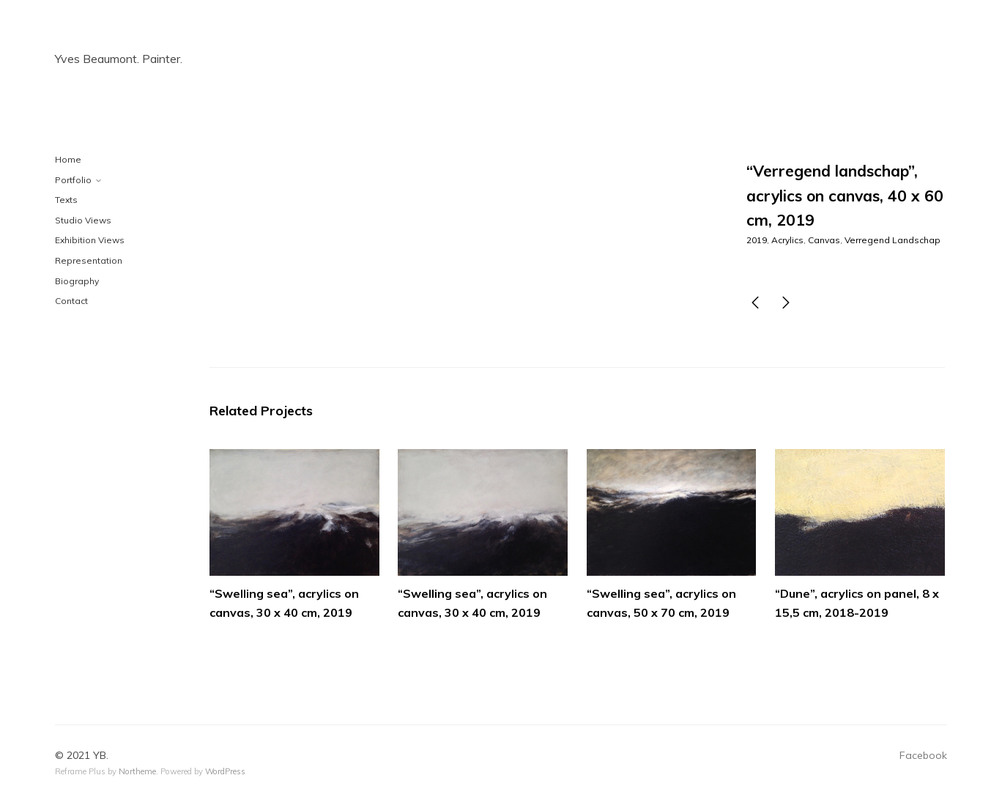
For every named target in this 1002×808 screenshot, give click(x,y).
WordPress (225, 771)
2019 (756, 239)
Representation (88, 260)
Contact (71, 300)
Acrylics (787, 239)
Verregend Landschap (892, 239)
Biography (77, 280)
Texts (66, 199)
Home (68, 159)
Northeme (137, 771)
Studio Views (83, 220)
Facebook (923, 755)
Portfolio (73, 179)
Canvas (824, 239)
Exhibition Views (90, 239)
